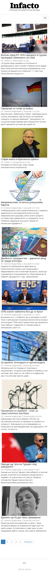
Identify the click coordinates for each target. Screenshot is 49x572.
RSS (24, 563)
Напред (28, 542)
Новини (16, 61)
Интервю (16, 162)
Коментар (28, 416)
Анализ (26, 111)
